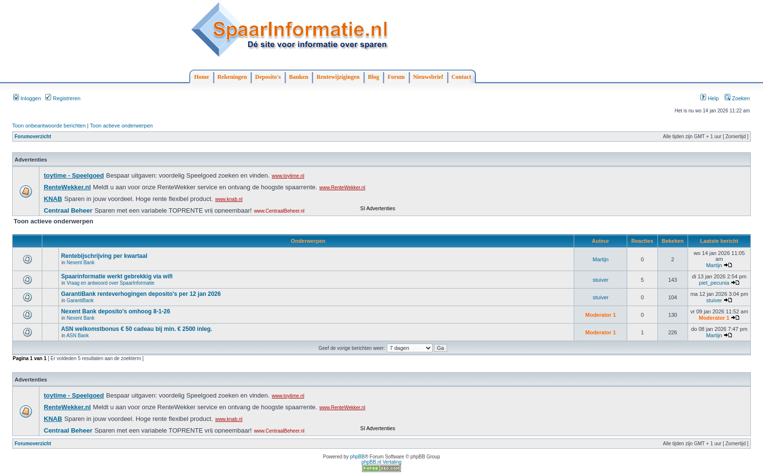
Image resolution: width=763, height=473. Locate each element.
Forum (395, 76)
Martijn (601, 259)
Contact (462, 76)
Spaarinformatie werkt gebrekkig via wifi (116, 276)
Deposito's (268, 76)
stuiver (600, 280)
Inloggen (27, 98)
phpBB (357, 456)
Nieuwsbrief (428, 76)
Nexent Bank (80, 262)
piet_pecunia (714, 283)
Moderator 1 (600, 315)
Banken (298, 76)
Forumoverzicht (33, 136)
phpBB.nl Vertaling (381, 462)
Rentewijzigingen (338, 76)
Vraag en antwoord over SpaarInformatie (110, 283)
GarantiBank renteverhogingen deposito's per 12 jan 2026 (140, 294)
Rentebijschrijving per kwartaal (104, 256)
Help (709, 98)
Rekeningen (232, 76)
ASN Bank (77, 335)
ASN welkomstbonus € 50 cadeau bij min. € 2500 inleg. (136, 329)
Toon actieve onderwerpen (121, 125)
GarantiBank (80, 300)
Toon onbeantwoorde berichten (49, 125)
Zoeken (737, 98)
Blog (373, 76)
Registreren (62, 98)
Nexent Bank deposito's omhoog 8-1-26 (115, 311)
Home (201, 76)
